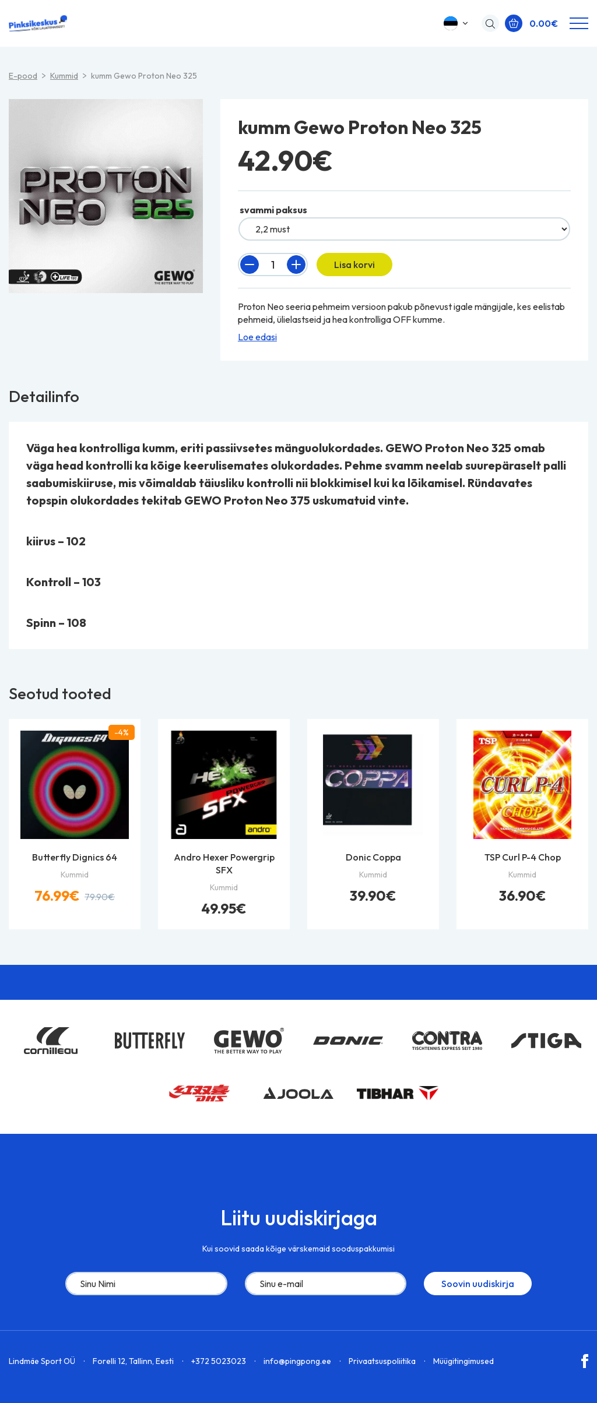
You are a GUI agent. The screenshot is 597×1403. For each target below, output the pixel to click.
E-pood (23, 75)
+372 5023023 (218, 1361)
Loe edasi (257, 337)
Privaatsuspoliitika (382, 1361)
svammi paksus (273, 210)
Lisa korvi (354, 264)
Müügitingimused (463, 1361)
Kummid (64, 75)
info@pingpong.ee (297, 1361)
